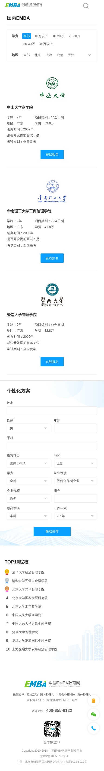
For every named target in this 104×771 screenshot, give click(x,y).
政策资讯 (18, 694)
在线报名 (52, 154)
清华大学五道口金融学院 (26, 581)
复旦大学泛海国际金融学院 (28, 641)
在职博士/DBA (35, 700)
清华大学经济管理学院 (24, 572)
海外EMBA (84, 694)
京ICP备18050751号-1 (54, 756)
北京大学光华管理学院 (24, 589)
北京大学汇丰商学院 (23, 606)
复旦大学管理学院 (22, 632)
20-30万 (74, 36)
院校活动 (32, 694)
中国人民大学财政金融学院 (28, 623)
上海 (49, 55)
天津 (71, 55)
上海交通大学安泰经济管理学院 (31, 649)
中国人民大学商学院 (23, 615)
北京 (38, 55)
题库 (74, 700)
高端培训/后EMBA (58, 700)
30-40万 (29, 44)
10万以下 (41, 36)
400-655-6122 (59, 710)
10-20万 (58, 36)
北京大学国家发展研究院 (27, 598)
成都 (60, 55)
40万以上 (46, 44)
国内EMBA (47, 694)
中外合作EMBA (65, 694)
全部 (26, 36)
